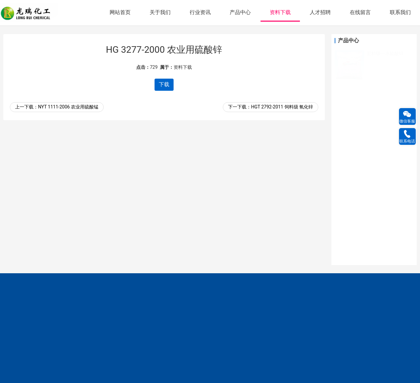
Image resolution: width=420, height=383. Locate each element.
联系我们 (400, 12)
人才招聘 (320, 12)
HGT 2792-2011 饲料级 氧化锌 (282, 106)
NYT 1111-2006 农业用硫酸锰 (68, 106)
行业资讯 (200, 12)
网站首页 (120, 12)
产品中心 (240, 12)
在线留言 (360, 12)
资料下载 (280, 12)
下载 (164, 84)
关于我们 (160, 12)
